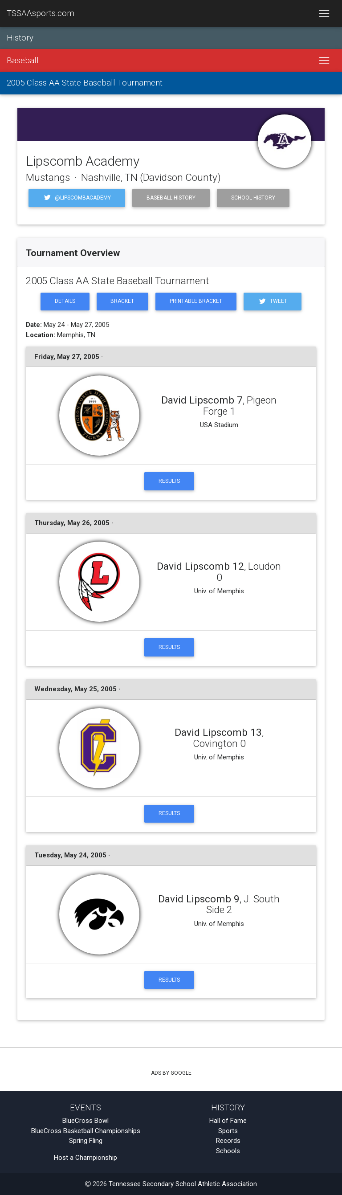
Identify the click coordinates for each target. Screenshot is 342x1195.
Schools (228, 1151)
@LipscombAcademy (77, 197)
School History (253, 198)
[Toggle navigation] (324, 13)
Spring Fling (85, 1141)
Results (169, 481)
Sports (228, 1131)
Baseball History (171, 198)
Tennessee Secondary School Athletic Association (183, 1184)
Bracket (122, 301)
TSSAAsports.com (40, 13)
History (20, 38)
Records (228, 1141)
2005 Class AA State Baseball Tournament (85, 83)
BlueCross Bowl (85, 1121)
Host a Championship (85, 1158)
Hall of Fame (228, 1121)
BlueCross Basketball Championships (85, 1131)
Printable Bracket (196, 301)
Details (65, 301)
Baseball (23, 60)
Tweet (272, 301)
